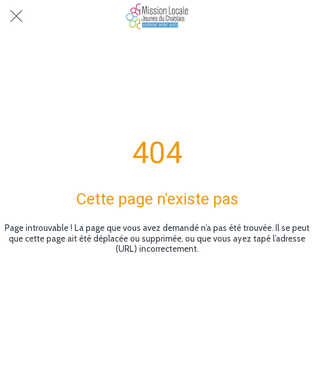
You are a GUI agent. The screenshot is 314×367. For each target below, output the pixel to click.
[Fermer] (16, 16)
